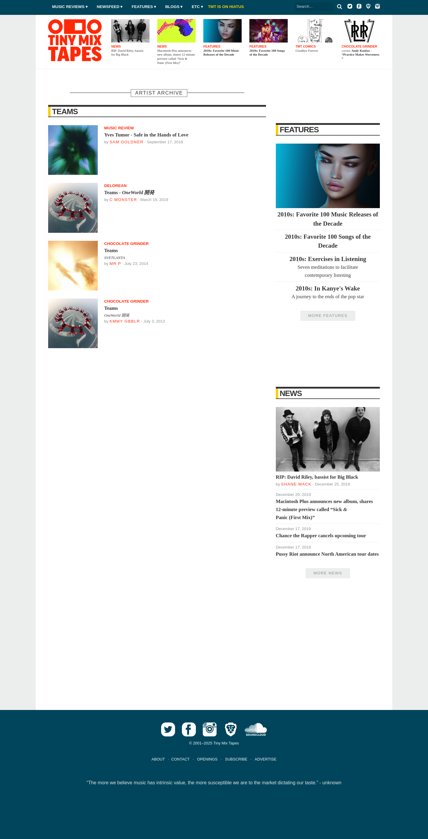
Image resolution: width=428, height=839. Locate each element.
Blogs (172, 6)
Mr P (115, 263)
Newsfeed (108, 6)
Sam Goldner (126, 142)
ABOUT (158, 759)
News (291, 393)
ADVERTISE (265, 759)
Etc (196, 6)
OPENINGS (207, 759)
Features (142, 6)
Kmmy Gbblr (124, 321)
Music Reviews (68, 6)
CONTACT (180, 759)
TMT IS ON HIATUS (226, 6)
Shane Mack (296, 484)
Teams (65, 111)
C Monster (123, 199)
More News (328, 573)
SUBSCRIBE (236, 759)
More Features (327, 315)
